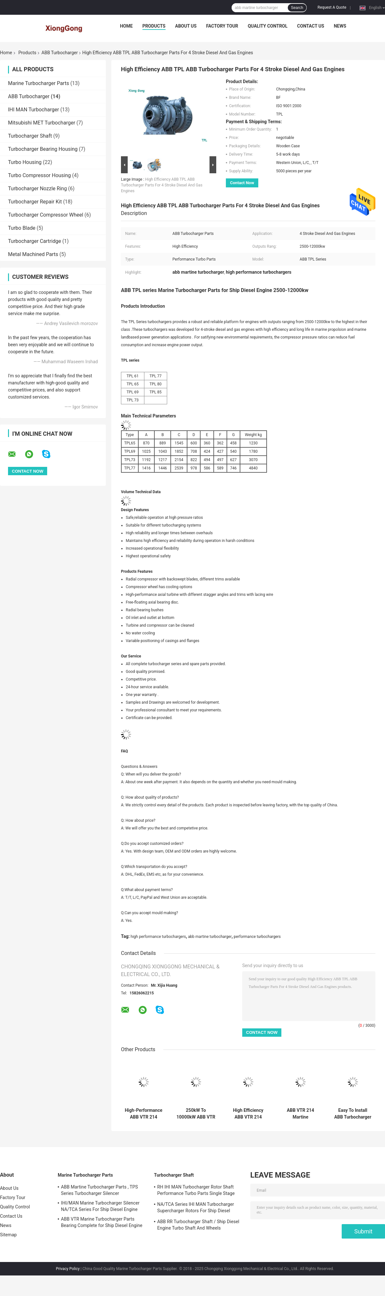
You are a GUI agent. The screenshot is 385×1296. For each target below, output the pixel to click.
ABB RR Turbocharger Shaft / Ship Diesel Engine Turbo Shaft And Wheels (198, 1225)
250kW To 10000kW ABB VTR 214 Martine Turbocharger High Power (195, 1114)
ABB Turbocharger (59, 52)
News (340, 26)
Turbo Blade (21, 228)
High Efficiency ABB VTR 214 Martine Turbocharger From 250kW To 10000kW (248, 1114)
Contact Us (310, 26)
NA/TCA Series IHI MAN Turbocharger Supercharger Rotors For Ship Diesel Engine (195, 1208)
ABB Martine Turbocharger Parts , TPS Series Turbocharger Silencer (99, 1190)
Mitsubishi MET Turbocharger (41, 123)
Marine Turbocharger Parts (38, 83)
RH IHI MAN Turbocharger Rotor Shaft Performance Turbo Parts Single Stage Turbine (196, 1191)
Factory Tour (222, 26)
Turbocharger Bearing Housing (43, 149)
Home (126, 26)
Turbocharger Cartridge (34, 241)
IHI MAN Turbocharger (33, 110)
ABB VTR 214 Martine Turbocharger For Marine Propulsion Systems (300, 1114)
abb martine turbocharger (210, 936)
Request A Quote (332, 7)
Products (154, 26)
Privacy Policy (68, 1268)
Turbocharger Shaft (30, 136)
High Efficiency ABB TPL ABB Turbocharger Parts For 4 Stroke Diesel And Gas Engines (161, 185)
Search (297, 7)
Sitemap (8, 1234)
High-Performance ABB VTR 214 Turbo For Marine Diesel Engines (143, 1114)
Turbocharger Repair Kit (35, 202)
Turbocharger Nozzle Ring (37, 188)
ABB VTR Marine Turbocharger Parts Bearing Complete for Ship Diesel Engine (101, 1222)
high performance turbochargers (158, 936)
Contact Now (242, 182)
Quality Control (267, 26)
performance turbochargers (257, 936)
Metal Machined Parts (33, 254)
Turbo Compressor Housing (39, 175)
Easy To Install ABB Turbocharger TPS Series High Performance (353, 1114)
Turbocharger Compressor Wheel (45, 215)
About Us (186, 26)
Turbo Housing (24, 162)
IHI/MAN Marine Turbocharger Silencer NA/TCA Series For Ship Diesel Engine (100, 1206)
